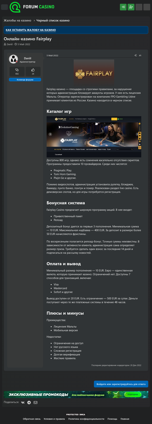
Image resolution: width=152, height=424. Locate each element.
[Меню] (4, 7)
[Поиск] (146, 7)
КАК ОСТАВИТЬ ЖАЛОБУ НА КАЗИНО (31, 30)
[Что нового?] (139, 7)
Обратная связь (32, 418)
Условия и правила (54, 418)
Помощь (112, 418)
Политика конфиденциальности (86, 418)
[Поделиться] (135, 55)
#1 (140, 55)
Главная (125, 418)
